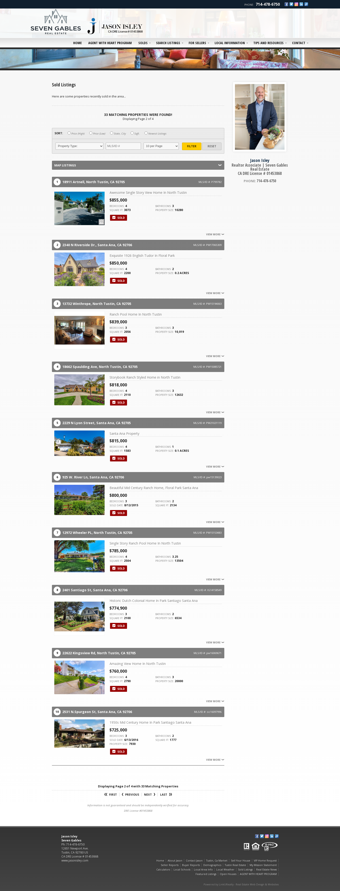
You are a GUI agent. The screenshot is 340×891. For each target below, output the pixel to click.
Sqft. (135, 133)
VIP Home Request (265, 860)
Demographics (212, 865)
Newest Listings (155, 133)
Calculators (163, 869)
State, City (118, 133)
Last (166, 794)
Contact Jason (194, 860)
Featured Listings (206, 874)
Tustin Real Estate (235, 865)
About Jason (175, 860)
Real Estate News (266, 869)
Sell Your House (240, 860)
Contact (298, 42)
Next (149, 794)
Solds (143, 42)
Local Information (230, 42)
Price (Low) (97, 133)
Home (77, 42)
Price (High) (76, 133)
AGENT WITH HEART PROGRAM (110, 42)
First (110, 794)
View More (215, 234)
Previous (130, 794)
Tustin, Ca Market (216, 860)
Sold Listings (245, 869)
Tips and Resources (268, 42)
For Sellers (197, 42)
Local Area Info (203, 869)
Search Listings (168, 42)
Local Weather (225, 869)
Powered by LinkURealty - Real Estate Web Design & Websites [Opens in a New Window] (241, 884)
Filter (191, 146)
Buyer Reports (191, 865)
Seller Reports (169, 865)
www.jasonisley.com (74, 860)
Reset (212, 146)
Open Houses (228, 874)
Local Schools (182, 869)
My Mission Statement (263, 865)
